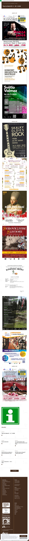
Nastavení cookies (23, 538)
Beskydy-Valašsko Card (17, 507)
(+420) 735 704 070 (17, 482)
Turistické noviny (4, 483)
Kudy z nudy (16, 509)
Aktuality (9, 3)
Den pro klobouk (4, 484)
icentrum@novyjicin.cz (17, 484)
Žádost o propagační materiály (6, 485)
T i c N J (8, 0)
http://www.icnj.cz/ (17, 485)
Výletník (16, 510)
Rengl (15, 514)
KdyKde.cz (16, 512)
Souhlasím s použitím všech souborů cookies (23, 536)
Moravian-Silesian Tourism (18, 508)
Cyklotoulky (16, 511)
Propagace (3, 489)
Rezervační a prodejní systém (5, 488)
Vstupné (3, 486)
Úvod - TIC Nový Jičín (6, 3)
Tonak (15, 513)
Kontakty (3, 487)
